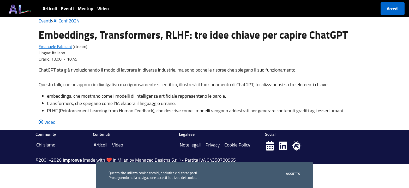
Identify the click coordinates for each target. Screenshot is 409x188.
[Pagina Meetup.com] (296, 147)
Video (103, 8)
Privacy (212, 144)
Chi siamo (45, 144)
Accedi (392, 8)
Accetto (293, 173)
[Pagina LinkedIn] (283, 147)
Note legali (190, 144)
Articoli (50, 8)
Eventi (67, 8)
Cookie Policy (237, 144)
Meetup (85, 8)
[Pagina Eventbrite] (270, 147)
